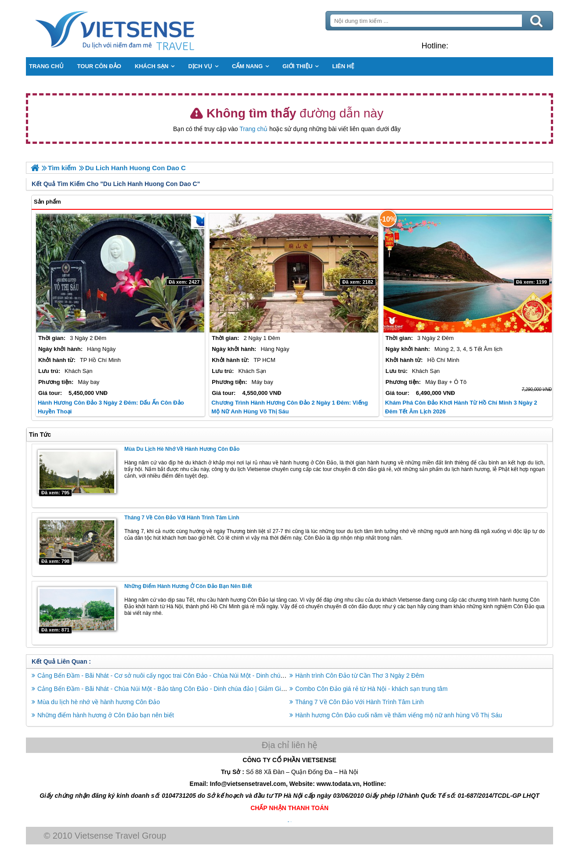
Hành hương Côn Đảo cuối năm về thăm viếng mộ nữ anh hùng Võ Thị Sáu (398, 715)
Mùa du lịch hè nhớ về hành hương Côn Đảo (181, 449)
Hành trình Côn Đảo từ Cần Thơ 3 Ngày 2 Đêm (359, 675)
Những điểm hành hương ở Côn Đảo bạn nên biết (188, 586)
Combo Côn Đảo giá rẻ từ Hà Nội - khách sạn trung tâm (371, 688)
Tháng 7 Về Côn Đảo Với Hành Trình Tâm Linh (181, 518)
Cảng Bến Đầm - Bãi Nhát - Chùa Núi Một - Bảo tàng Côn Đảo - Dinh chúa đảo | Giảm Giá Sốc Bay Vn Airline (187, 688)
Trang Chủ (136, 28)
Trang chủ (253, 128)
